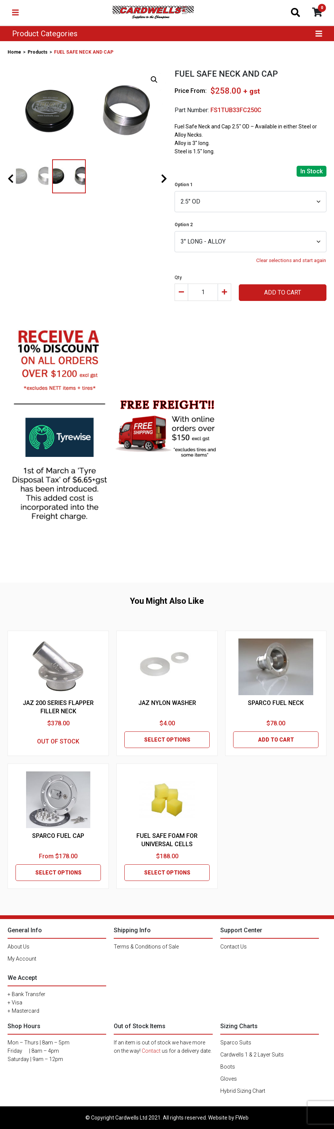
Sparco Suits (235, 1043)
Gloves (228, 1079)
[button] (154, 79)
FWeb (242, 1118)
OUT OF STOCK (58, 741)
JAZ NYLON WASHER (167, 702)
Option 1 (184, 184)
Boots (227, 1067)
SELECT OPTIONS (167, 740)
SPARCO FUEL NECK (276, 702)
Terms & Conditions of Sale (146, 947)
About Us (18, 947)
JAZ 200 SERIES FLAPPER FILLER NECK (58, 707)
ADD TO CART (282, 292)
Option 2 (184, 224)
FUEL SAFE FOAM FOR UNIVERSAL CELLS (167, 840)
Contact (151, 1051)
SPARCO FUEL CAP (58, 835)
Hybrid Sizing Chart (242, 1091)
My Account (22, 959)
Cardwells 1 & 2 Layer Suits (252, 1055)
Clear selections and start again (291, 260)
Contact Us (233, 947)
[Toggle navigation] (15, 12)
